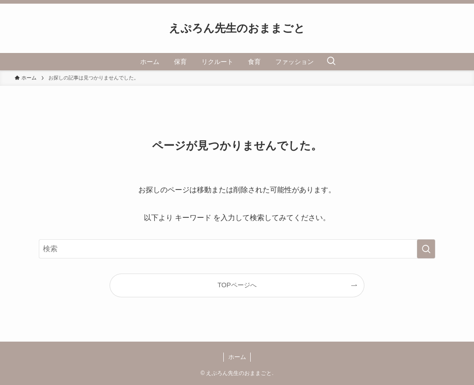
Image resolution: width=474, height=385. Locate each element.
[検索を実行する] (426, 248)
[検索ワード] (237, 248)
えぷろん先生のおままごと (237, 28)
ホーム (237, 356)
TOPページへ (236, 285)
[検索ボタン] (331, 61)
